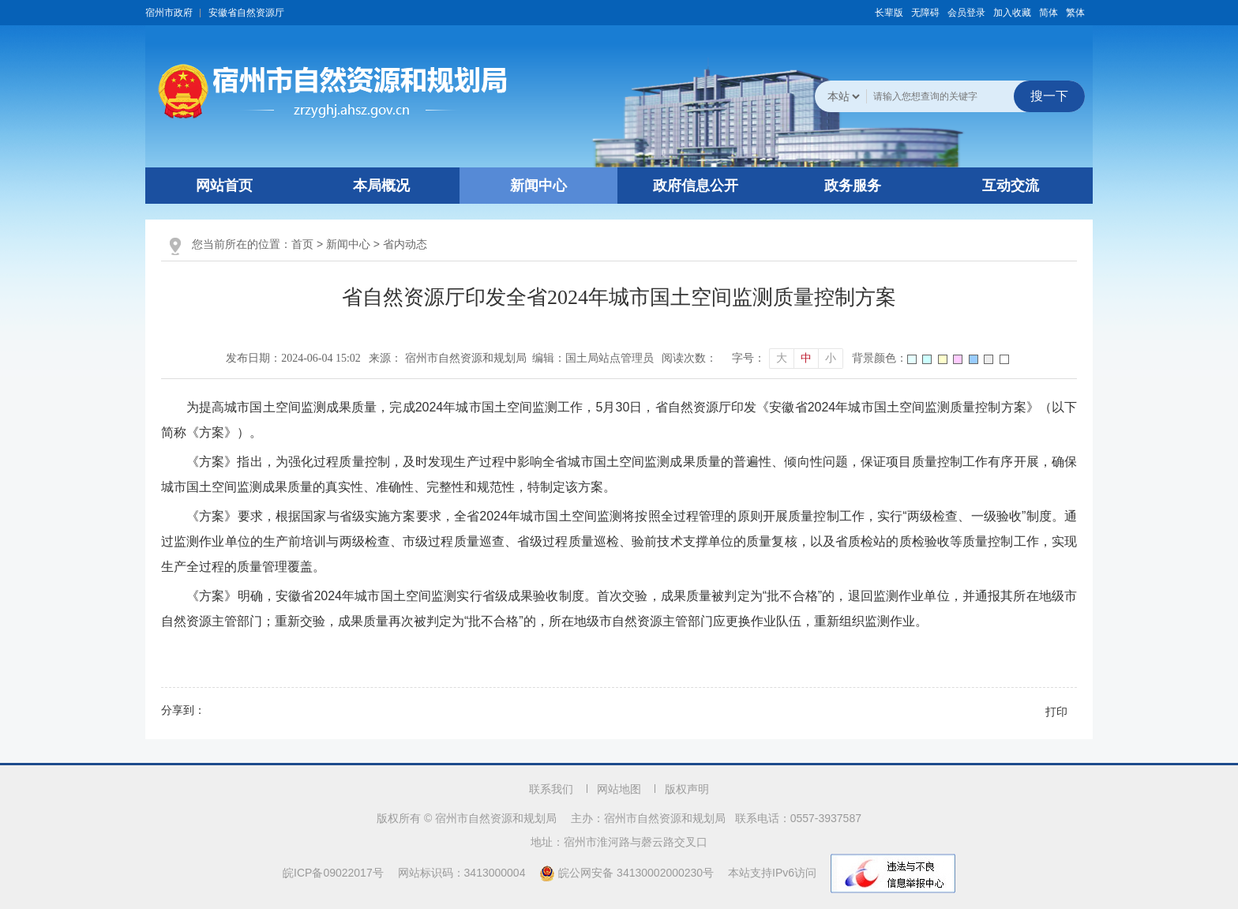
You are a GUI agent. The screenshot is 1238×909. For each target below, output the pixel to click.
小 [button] (830, 358)
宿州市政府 (169, 12)
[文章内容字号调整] (788, 358)
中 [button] (806, 358)
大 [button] (781, 358)
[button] (889, 12)
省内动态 (405, 244)
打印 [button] (1056, 711)
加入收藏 (1012, 12)
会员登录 (966, 12)
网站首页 (224, 185)
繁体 (1075, 12)
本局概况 (381, 185)
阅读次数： (689, 358)
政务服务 (852, 185)
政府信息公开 (695, 185)
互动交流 (1010, 185)
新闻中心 (538, 185)
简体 (1048, 12)
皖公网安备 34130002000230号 (628, 872)
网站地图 (619, 789)
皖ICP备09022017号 (333, 872)
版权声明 (687, 789)
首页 (302, 244)
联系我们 (551, 789)
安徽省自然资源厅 (246, 12)
